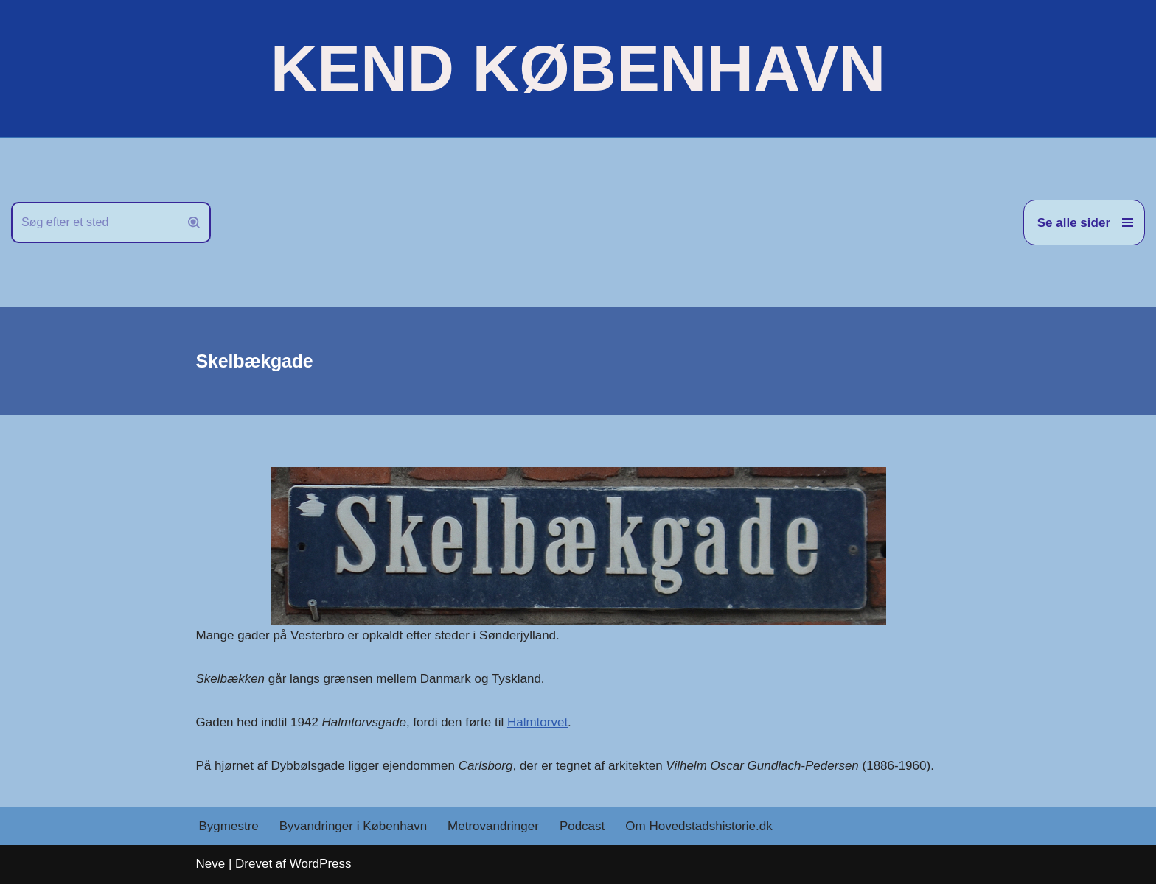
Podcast (582, 826)
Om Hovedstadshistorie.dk (698, 826)
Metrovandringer (493, 826)
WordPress (321, 864)
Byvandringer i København (353, 826)
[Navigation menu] (1084, 222)
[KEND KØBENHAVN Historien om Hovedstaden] (578, 68)
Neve (211, 864)
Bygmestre (229, 826)
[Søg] (94, 222)
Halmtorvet (537, 722)
